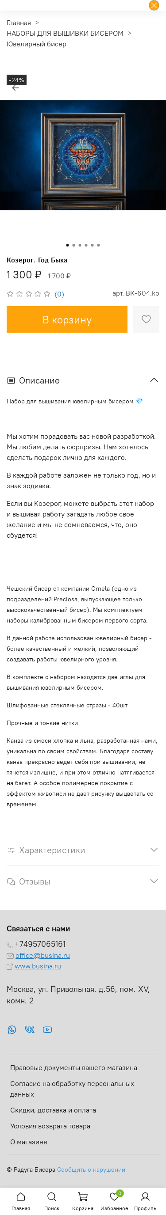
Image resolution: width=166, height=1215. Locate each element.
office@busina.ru (42, 955)
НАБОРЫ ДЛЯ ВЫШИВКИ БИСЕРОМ (65, 33)
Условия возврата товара (50, 1125)
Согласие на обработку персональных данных (72, 1088)
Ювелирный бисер (36, 43)
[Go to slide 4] (86, 245)
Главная (19, 22)
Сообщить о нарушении (91, 1169)
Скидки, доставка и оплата (53, 1109)
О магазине (28, 1141)
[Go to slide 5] (92, 245)
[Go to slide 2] (74, 245)
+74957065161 (40, 944)
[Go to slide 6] (98, 245)
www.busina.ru (38, 965)
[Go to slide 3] (80, 245)
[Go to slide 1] (67, 245)
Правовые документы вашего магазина (73, 1067)
